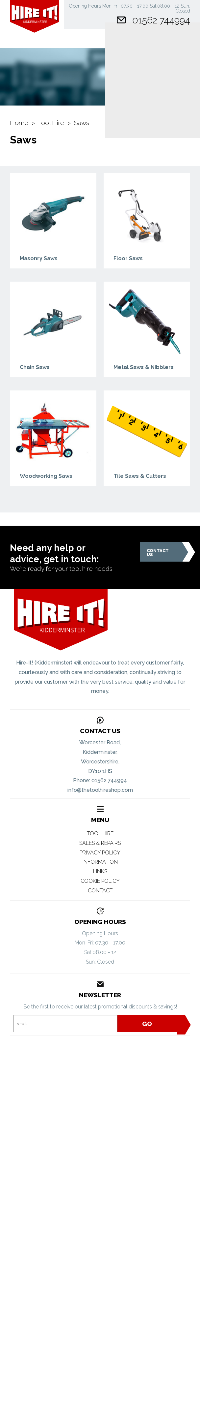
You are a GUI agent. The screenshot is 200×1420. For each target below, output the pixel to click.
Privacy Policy (100, 852)
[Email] (65, 1023)
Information (100, 862)
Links (100, 871)
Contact (100, 890)
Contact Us (165, 552)
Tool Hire (51, 122)
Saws (81, 122)
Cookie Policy (100, 881)
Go (164, 1023)
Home (19, 122)
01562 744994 (161, 20)
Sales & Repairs (100, 843)
